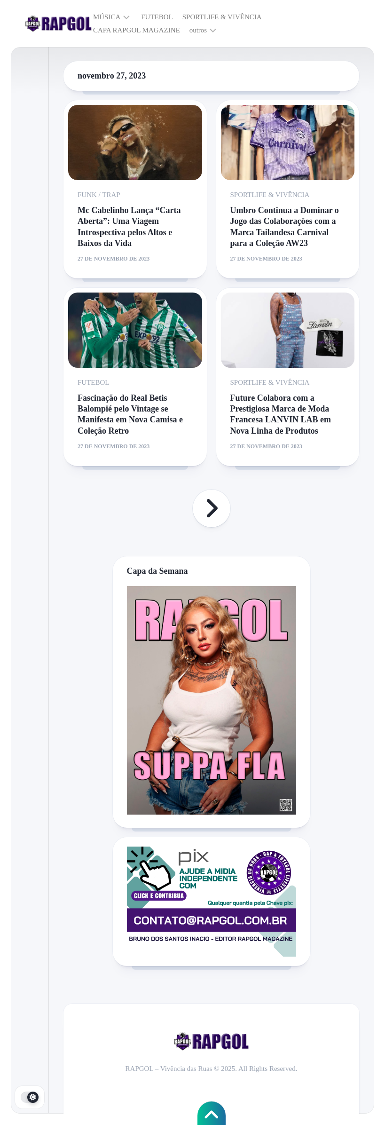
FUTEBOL (157, 17)
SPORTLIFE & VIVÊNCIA (222, 17)
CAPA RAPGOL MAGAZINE (136, 30)
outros (198, 30)
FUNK (87, 194)
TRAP (111, 194)
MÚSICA (106, 17)
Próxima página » (211, 508)
